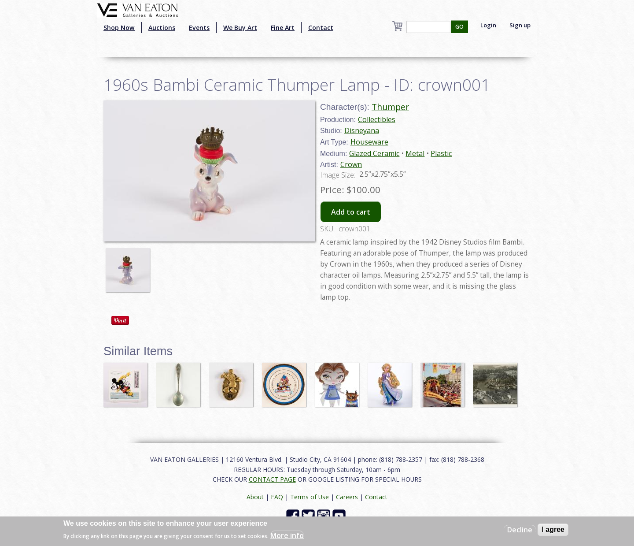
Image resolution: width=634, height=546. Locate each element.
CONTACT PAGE (272, 479)
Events (199, 27)
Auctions (161, 27)
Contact (320, 27)
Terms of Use (309, 497)
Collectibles (376, 119)
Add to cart (350, 212)
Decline (519, 530)
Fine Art (283, 27)
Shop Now (119, 27)
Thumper (390, 107)
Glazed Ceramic (374, 153)
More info (287, 535)
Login (488, 25)
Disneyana (361, 130)
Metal (414, 153)
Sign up (520, 25)
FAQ (277, 497)
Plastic (441, 153)
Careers (347, 497)
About (255, 497)
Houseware (369, 142)
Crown (351, 164)
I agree (553, 529)
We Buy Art (240, 27)
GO (459, 26)
